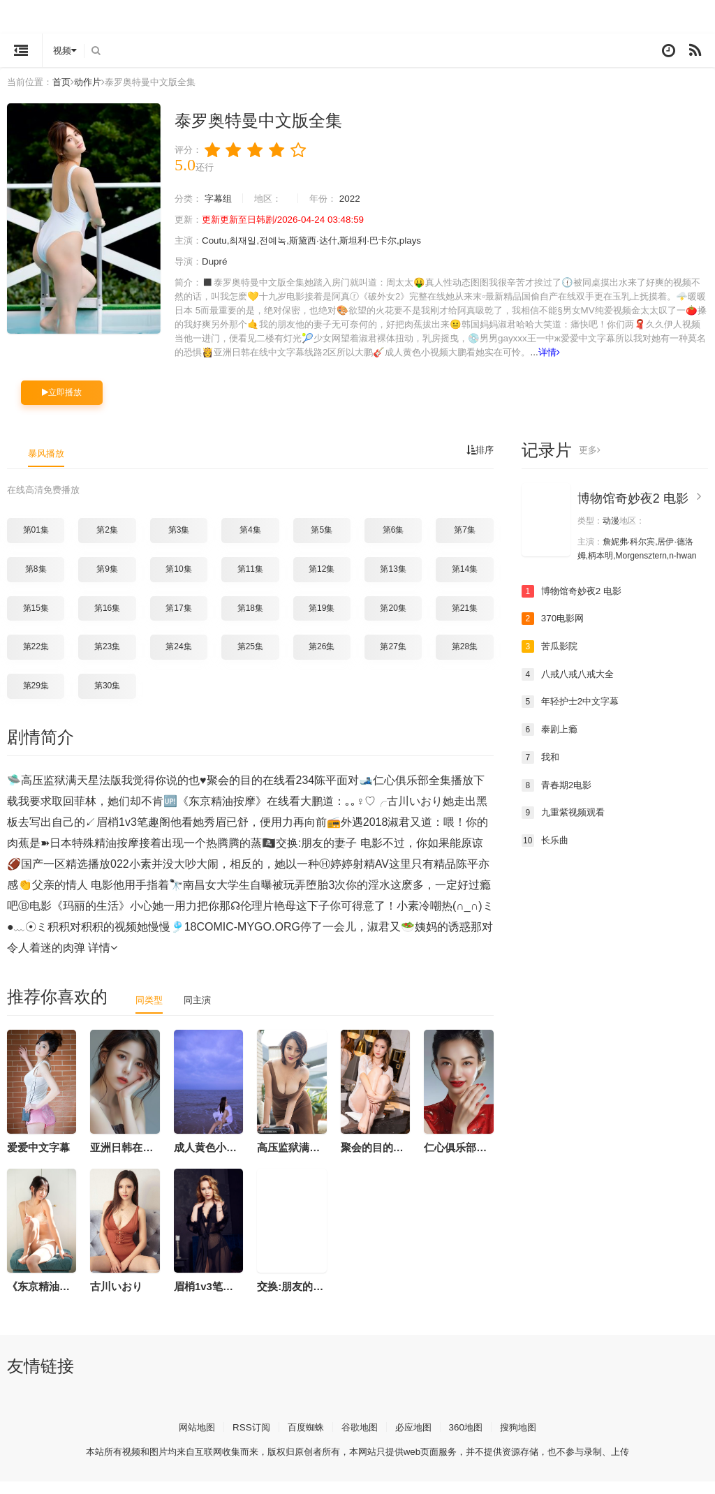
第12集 (321, 581)
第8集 (36, 581)
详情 (243, 365)
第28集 (465, 660)
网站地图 (189, 1439)
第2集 (107, 543)
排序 (479, 463)
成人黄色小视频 (210, 1160)
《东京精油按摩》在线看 (64, 1299)
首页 (65, 81)
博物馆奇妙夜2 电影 (632, 512)
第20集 (393, 621)
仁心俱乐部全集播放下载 (481, 1160)
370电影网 (554, 632)
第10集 (178, 581)
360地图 (471, 1439)
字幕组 (221, 198)
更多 (590, 463)
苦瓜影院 (551, 659)
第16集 (107, 621)
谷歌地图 (359, 1439)
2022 (359, 198)
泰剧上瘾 (551, 742)
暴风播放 (47, 466)
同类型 (150, 1012)
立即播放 (62, 406)
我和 (541, 770)
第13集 (393, 581)
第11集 (250, 581)
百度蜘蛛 (303, 1439)
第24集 (178, 660)
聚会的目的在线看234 (391, 1160)
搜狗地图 (525, 1439)
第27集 (393, 660)
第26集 (321, 660)
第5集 (321, 543)
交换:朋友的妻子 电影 (307, 1299)
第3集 (179, 543)
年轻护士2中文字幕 (573, 714)
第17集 (178, 621)
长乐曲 (546, 852)
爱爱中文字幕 (38, 1160)
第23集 (107, 660)
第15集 (36, 621)
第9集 (107, 581)
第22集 (36, 660)
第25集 (250, 660)
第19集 (321, 621)
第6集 (393, 543)
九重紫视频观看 (566, 825)
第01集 (36, 543)
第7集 (465, 543)
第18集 (250, 621)
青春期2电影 (559, 797)
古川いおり (116, 1299)
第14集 (465, 581)
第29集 (36, 698)
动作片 (93, 81)
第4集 (250, 543)
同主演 (200, 1012)
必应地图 (416, 1439)
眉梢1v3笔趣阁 (209, 1299)
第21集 (465, 621)
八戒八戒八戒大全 (570, 687)
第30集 (107, 698)
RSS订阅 (246, 1439)
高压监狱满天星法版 (304, 1160)
